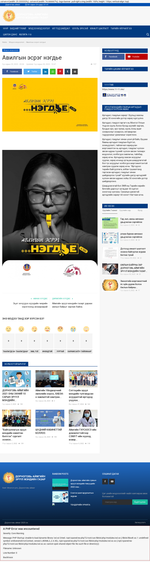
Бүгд (140, 210)
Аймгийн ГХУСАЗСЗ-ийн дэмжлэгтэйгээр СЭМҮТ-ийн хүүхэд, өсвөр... (82, 434)
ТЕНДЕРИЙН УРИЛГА (80, 505)
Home (4, 42)
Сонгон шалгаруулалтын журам (81, 494)
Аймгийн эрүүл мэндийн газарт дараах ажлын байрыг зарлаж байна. (72, 305)
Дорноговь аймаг (12, 5)
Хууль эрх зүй (80, 28)
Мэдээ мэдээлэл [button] (39, 28)
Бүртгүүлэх (140, 502)
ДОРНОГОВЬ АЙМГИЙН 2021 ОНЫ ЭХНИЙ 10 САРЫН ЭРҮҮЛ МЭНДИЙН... (15, 395)
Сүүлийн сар (125, 210)
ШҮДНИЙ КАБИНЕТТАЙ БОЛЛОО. (48, 431)
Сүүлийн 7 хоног (110, 210)
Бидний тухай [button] (18, 28)
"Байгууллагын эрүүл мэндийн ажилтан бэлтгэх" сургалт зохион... (14, 434)
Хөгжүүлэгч (140, 522)
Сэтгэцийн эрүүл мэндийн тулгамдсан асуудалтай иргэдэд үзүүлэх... (81, 395)
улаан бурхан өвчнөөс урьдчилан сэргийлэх (131, 235)
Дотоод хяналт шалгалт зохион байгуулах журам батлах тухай (133, 251)
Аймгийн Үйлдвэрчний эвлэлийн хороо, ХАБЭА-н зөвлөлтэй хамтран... (49, 393)
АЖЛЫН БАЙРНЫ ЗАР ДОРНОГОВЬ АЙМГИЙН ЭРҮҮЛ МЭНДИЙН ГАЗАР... (133, 268)
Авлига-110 (25, 34)
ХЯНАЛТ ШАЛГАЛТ (99, 28)
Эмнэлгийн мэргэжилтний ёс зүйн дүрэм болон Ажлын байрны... (133, 284)
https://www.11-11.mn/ (113, 89)
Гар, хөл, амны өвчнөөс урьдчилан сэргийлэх (132, 220)
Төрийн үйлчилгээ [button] (121, 28)
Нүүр (5, 28)
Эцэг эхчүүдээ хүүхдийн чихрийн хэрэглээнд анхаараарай (30, 305)
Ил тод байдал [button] (61, 28)
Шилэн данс (10, 34)
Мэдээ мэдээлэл (16, 42)
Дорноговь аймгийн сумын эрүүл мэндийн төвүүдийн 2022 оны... (83, 483)
